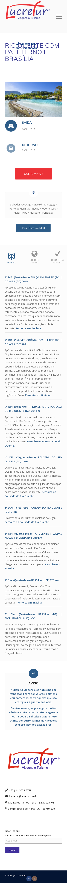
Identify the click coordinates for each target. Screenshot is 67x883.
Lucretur (22, 875)
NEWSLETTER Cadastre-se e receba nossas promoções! (33, 836)
